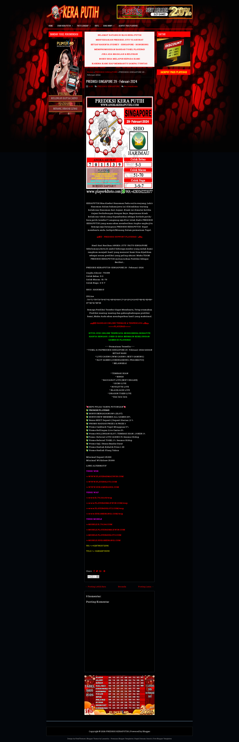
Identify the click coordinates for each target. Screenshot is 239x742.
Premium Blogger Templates (122, 738)
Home (51, 25)
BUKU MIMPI (109, 25)
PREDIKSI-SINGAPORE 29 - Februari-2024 (111, 81)
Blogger (146, 731)
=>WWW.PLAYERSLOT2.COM (101, 481)
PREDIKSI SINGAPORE (106, 72)
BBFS (97, 25)
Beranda (122, 586)
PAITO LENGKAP (85, 25)
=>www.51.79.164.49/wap (99, 497)
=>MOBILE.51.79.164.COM (99, 524)
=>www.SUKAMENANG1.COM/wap (104, 513)
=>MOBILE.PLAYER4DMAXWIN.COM (105, 529)
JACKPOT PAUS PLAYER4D (128, 25)
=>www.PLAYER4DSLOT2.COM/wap (105, 508)
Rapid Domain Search (143, 738)
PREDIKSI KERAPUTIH (117, 731)
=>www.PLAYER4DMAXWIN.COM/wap (107, 503)
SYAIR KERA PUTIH (66, 25)
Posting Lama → (146, 586)
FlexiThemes (80, 738)
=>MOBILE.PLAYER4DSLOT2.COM (103, 535)
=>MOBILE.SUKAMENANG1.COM (103, 540)
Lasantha (105, 738)
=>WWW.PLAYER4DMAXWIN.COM (105, 476)
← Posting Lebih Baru (95, 586)
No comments (131, 86)
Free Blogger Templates (162, 738)
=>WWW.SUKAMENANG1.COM (102, 487)
